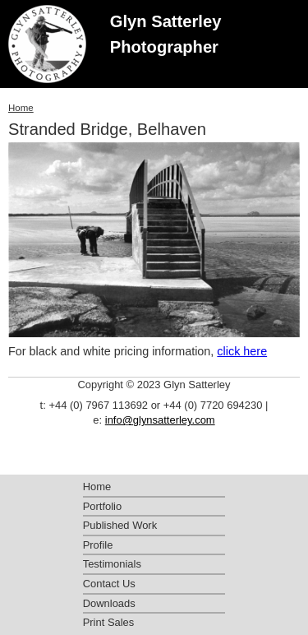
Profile (98, 545)
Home (21, 108)
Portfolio (102, 506)
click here (242, 351)
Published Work (120, 525)
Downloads (109, 603)
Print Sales (109, 622)
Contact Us (109, 583)
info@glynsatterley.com (160, 420)
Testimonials (112, 564)
